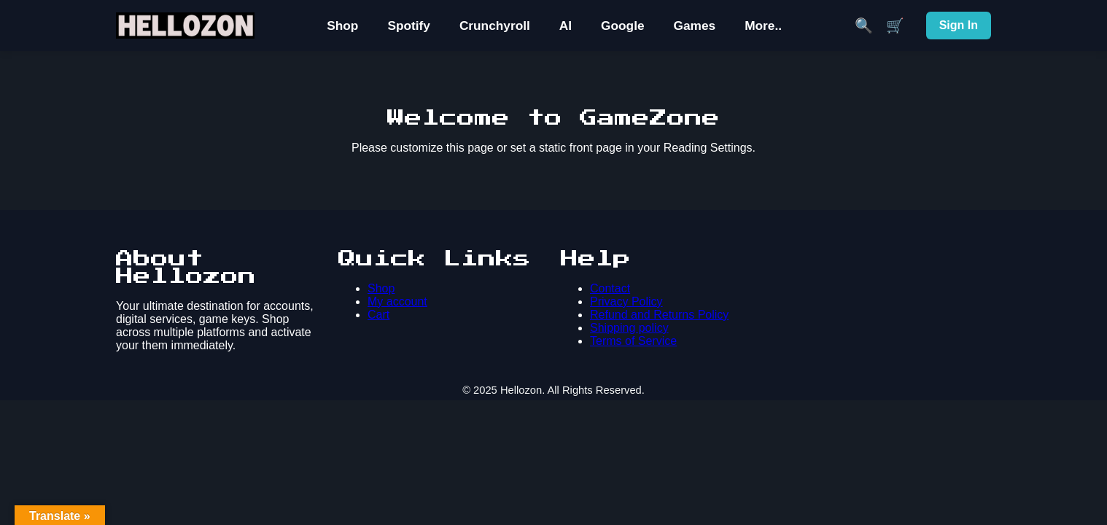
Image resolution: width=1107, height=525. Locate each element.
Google (622, 25)
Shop (342, 25)
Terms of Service (633, 341)
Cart (378, 314)
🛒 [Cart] (895, 26)
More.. (763, 25)
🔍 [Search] (864, 26)
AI (565, 25)
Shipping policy (629, 328)
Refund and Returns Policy (659, 314)
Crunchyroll (494, 25)
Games (695, 25)
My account (397, 301)
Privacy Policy (626, 301)
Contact (610, 288)
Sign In (958, 25)
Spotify (408, 25)
